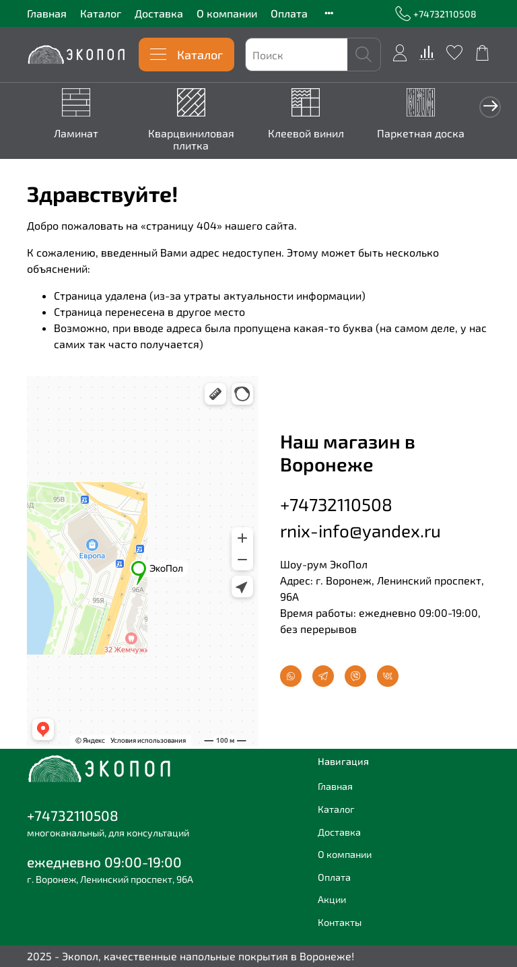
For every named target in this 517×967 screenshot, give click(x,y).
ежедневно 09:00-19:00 (104, 861)
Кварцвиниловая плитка (187, 137)
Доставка (159, 13)
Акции (332, 900)
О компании (227, 13)
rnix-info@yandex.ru (360, 528)
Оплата (289, 13)
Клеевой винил (297, 131)
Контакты (339, 922)
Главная (47, 13)
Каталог (100, 13)
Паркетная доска (406, 131)
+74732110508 (436, 14)
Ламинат (77, 131)
